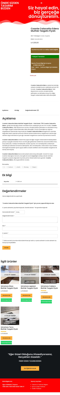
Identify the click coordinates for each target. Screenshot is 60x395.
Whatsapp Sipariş (7, 302)
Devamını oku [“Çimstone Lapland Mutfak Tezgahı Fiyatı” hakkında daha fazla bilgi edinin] (26, 298)
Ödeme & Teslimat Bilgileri (40, 387)
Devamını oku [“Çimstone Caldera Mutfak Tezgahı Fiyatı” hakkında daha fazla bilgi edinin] (46, 299)
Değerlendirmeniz (8, 218)
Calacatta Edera (38, 39)
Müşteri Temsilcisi (38, 59)
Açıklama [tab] (5, 112)
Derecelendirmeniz (8, 215)
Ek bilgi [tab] (17, 112)
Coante (42, 36)
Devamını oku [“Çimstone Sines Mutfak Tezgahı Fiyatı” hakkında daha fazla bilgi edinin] (6, 298)
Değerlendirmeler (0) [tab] (32, 112)
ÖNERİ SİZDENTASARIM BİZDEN (10, 5)
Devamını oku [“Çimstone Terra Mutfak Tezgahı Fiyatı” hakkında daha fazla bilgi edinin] (6, 341)
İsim (4, 228)
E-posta (5, 236)
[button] (41, 3)
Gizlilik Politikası (36, 391)
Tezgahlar (47, 36)
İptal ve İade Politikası (38, 389)
